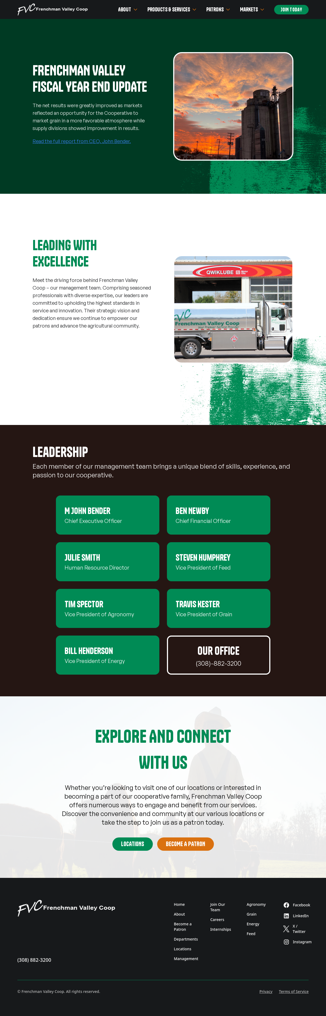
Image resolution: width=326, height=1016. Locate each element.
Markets (252, 9)
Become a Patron (183, 926)
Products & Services (172, 9)
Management (186, 958)
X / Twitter (294, 928)
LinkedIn (296, 916)
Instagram (296, 942)
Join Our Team (217, 907)
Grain (252, 914)
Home (179, 904)
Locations (132, 844)
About (128, 9)
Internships (220, 929)
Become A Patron (185, 844)
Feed (251, 933)
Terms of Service (294, 991)
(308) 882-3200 (34, 960)
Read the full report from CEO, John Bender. (82, 141)
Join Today (291, 10)
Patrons (218, 9)
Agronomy (256, 904)
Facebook (296, 905)
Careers (217, 919)
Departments (186, 939)
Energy (253, 923)
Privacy (266, 991)
